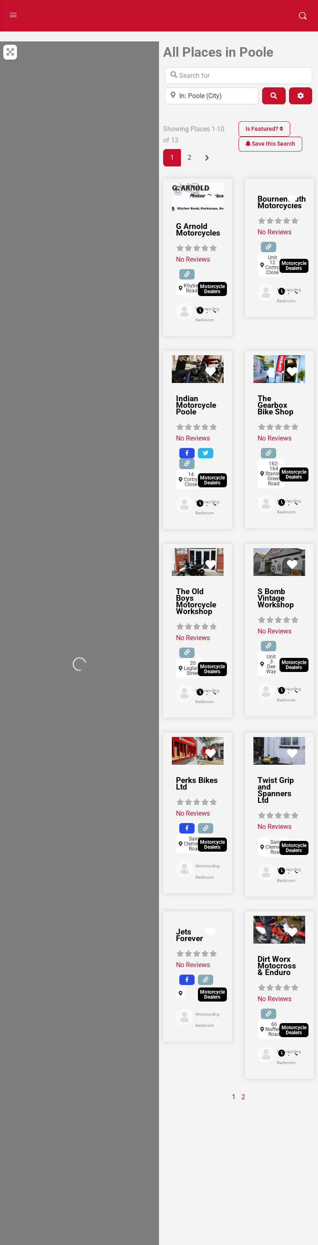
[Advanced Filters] (300, 95)
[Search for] (238, 75)
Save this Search (270, 143)
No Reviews (193, 259)
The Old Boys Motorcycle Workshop (196, 601)
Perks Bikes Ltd (197, 783)
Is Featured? (264, 128)
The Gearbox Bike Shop (276, 405)
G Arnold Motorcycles (198, 230)
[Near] (212, 95)
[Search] (273, 95)
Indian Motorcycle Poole (196, 405)
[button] (206, 311)
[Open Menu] (13, 15)
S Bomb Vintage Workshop (276, 598)
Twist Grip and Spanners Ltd (276, 790)
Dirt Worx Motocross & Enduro (277, 965)
